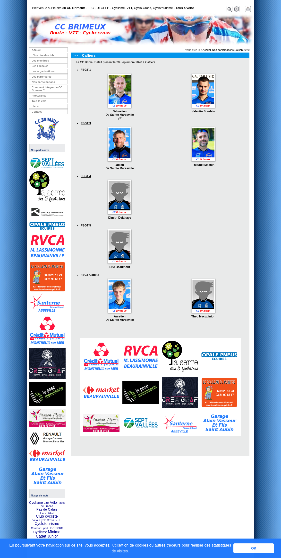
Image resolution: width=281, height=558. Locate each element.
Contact (37, 111)
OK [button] (253, 548)
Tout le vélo (39, 100)
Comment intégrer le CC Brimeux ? (47, 89)
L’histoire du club (43, 55)
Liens (35, 106)
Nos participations (43, 82)
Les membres (40, 60)
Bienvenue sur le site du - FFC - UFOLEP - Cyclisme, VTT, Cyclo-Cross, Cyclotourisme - (113, 8)
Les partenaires (41, 76)
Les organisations (43, 71)
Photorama (39, 95)
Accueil (36, 49)
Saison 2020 (241, 49)
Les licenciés (40, 65)
